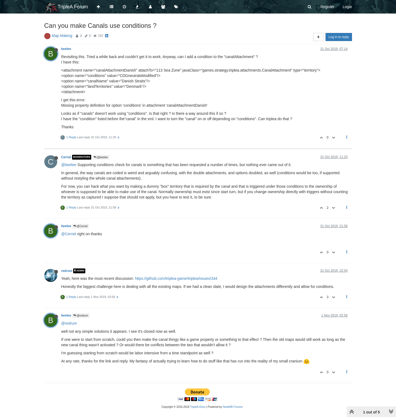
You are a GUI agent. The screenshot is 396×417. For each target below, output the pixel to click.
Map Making (62, 35)
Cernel (66, 157)
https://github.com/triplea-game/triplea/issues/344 (176, 278)
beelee (66, 49)
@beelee (101, 157)
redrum (66, 271)
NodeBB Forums (233, 406)
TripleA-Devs (197, 406)
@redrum (80, 315)
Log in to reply (339, 37)
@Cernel (80, 226)
